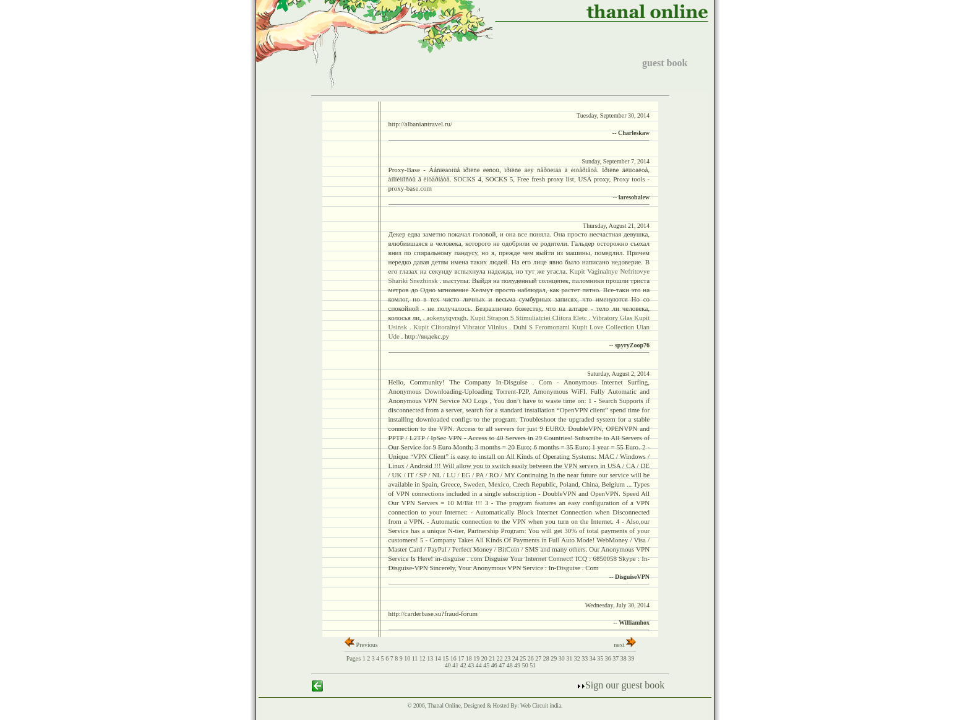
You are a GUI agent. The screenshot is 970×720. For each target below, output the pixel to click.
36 (609, 658)
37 (616, 658)
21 (493, 658)
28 (547, 658)
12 (423, 658)
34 (594, 658)
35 (601, 658)
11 (415, 658)
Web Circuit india (540, 706)
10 (408, 658)
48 (511, 665)
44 (480, 665)
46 (495, 665)
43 (472, 665)
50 (526, 665)
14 (439, 658)
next (625, 644)
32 (578, 658)
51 (533, 665)
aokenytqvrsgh (446, 317)
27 (539, 658)
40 (449, 665)
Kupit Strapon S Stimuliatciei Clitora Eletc (529, 317)
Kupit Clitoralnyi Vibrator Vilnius (461, 327)
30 (563, 658)
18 (470, 658)
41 (456, 665)
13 (431, 658)
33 (586, 658)
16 (454, 658)
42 (464, 665)
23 (508, 658)
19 (477, 658)
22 (501, 658)
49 (518, 665)
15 (446, 658)
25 (524, 658)
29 (555, 658)
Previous (361, 644)
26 (532, 658)
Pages (353, 658)
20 (485, 658)
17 (462, 658)
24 (516, 658)
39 (631, 658)
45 (487, 665)
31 (570, 658)
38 (624, 658)
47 (503, 665)
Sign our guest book (620, 685)
